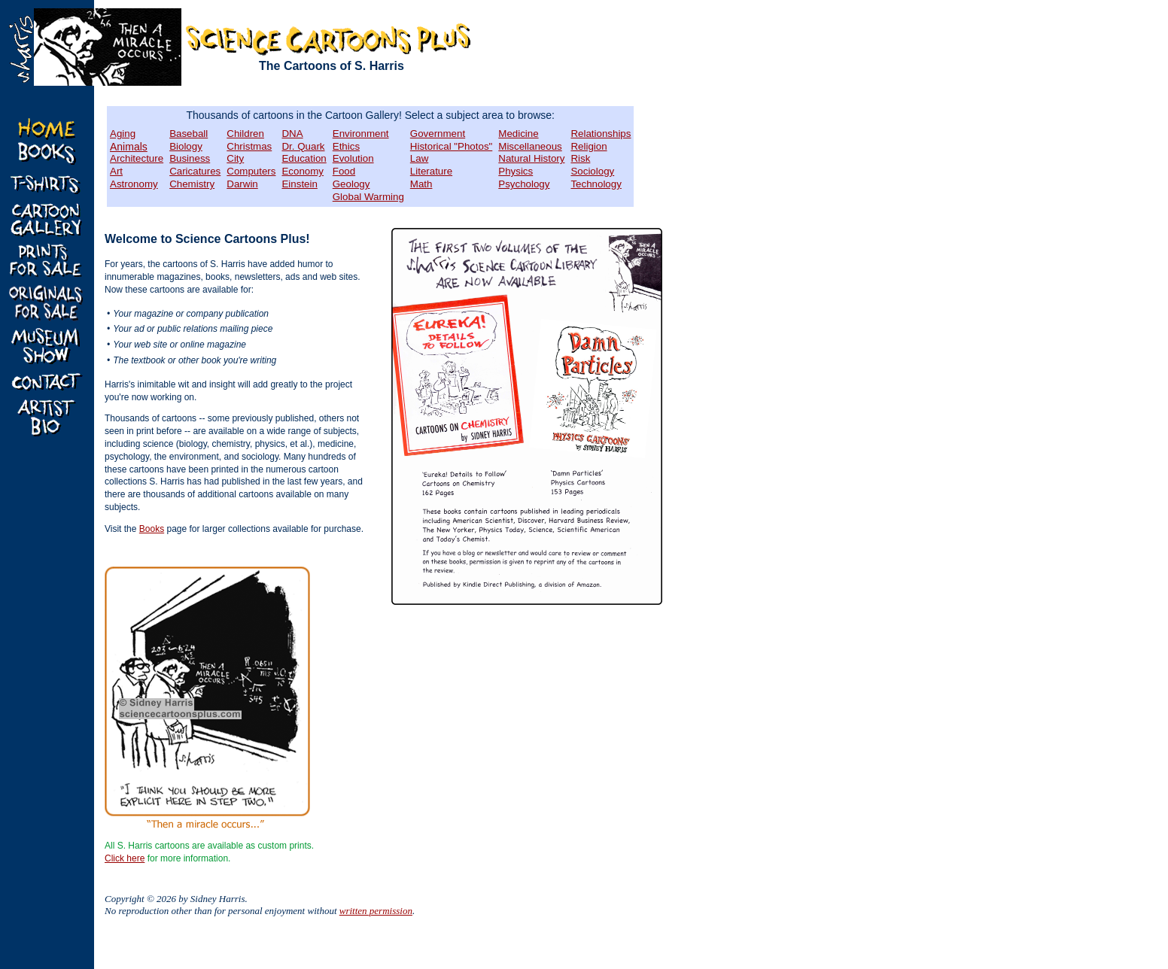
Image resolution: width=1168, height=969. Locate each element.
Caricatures (195, 171)
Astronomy (134, 184)
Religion (588, 146)
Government (437, 133)
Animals (129, 147)
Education (303, 158)
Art (116, 171)
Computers (251, 171)
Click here (124, 858)
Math (421, 184)
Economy (302, 171)
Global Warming (368, 196)
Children (245, 133)
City (235, 158)
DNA (292, 133)
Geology (351, 184)
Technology (595, 184)
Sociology (592, 171)
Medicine (518, 133)
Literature (431, 171)
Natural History (531, 158)
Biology (185, 146)
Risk (580, 158)
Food (344, 171)
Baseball (188, 133)
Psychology (523, 184)
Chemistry (191, 184)
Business (189, 158)
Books (151, 529)
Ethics (346, 146)
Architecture (136, 158)
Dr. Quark (302, 146)
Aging (122, 133)
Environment (361, 133)
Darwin (242, 184)
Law (419, 158)
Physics (515, 171)
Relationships (600, 133)
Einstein (299, 184)
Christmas (249, 146)
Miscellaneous (529, 146)
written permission (375, 910)
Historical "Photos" (451, 146)
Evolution (353, 158)
